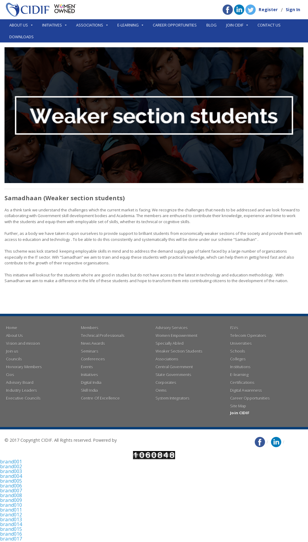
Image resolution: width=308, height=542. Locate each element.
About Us (14, 335)
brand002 (11, 466)
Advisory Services (171, 327)
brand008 (11, 495)
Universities (240, 343)
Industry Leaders (21, 390)
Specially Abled (169, 343)
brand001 (11, 461)
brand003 (11, 471)
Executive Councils (22, 398)
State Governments (173, 374)
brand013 (11, 519)
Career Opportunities (175, 25)
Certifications (242, 382)
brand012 (11, 514)
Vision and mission (22, 343)
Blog (211, 25)
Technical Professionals (102, 335)
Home (11, 327)
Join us (12, 351)
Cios (10, 374)
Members (89, 327)
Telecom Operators (247, 335)
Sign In (293, 9)
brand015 (11, 529)
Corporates (166, 382)
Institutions (240, 366)
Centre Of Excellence (100, 398)
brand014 (11, 524)
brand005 (11, 481)
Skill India (89, 390)
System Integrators (172, 398)
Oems (161, 390)
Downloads (21, 36)
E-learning (239, 374)
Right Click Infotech (137, 440)
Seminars (89, 351)
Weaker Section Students (178, 351)
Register (269, 9)
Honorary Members (23, 366)
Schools (237, 351)
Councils (13, 359)
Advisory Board (19, 382)
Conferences (92, 359)
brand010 (11, 505)
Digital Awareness (245, 390)
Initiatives (89, 374)
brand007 (11, 490)
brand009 (11, 500)
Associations (167, 359)
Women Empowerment (176, 335)
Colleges (237, 359)
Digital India (91, 382)
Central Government (174, 366)
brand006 (11, 485)
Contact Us (269, 25)
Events (87, 366)
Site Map (238, 406)
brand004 (11, 476)
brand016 (11, 534)
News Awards (92, 343)
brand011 (11, 509)
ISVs (234, 327)
